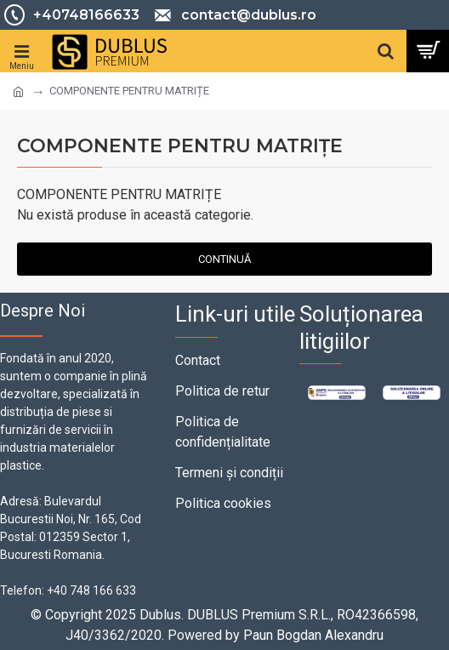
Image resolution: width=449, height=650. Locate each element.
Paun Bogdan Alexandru (313, 635)
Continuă (224, 259)
